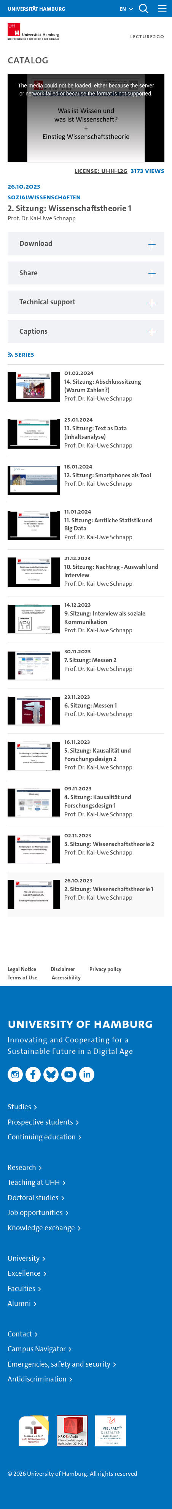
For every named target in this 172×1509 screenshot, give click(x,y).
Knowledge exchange (41, 1228)
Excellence (24, 1273)
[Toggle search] (143, 8)
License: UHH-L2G (101, 170)
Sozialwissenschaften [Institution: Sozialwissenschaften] (44, 197)
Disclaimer (63, 969)
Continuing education (42, 1137)
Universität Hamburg (36, 9)
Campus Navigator (37, 1349)
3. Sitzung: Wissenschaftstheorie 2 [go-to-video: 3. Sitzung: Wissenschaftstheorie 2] (109, 844)
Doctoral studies (33, 1198)
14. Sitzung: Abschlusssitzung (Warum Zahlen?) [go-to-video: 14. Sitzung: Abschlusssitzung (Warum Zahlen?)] (102, 386)
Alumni (19, 1304)
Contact (20, 1334)
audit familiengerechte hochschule (33, 1429)
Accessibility (66, 977)
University (24, 1258)
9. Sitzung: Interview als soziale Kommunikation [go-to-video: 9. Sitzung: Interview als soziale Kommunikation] (104, 617)
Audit (64, 1420)
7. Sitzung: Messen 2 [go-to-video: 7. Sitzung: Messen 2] (90, 660)
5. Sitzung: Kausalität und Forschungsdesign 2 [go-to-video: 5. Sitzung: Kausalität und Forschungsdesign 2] (97, 754)
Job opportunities (35, 1213)
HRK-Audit (108, 1420)
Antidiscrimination (37, 1379)
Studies (19, 1107)
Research (22, 1168)
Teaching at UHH (34, 1182)
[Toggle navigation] (162, 8)
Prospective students (40, 1122)
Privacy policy (105, 969)
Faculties (21, 1289)
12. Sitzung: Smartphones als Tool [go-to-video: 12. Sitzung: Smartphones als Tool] (107, 475)
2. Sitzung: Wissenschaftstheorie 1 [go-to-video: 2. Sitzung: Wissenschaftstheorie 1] (108, 889)
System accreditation (149, 1424)
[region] (86, 243)
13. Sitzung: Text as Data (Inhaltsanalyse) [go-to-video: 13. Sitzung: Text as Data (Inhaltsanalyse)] (95, 432)
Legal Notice (22, 969)
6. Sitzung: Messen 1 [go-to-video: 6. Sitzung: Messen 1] (90, 705)
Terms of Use (22, 977)
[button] (122, 8)
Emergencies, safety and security (59, 1364)
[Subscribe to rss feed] (10, 355)
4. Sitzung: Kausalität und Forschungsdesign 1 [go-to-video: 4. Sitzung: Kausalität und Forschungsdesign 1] (97, 801)
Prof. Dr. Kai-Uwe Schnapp (42, 218)
